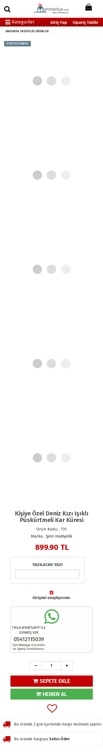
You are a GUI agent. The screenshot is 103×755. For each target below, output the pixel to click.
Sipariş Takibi (85, 22)
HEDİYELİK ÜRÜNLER (34, 31)
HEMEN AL (51, 694)
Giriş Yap (58, 22)
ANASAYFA (12, 31)
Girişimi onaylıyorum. (51, 597)
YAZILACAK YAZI (47, 564)
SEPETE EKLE (51, 681)
